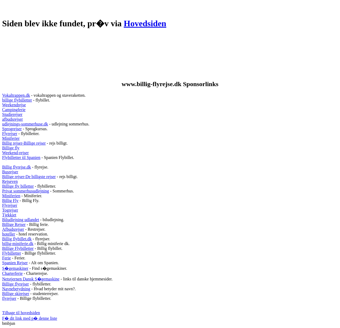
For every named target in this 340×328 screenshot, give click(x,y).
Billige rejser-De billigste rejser (29, 176)
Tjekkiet (9, 215)
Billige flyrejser (15, 284)
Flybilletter (11, 253)
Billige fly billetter (18, 186)
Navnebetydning (16, 289)
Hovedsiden (145, 23)
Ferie (6, 258)
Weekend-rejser (15, 152)
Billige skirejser (15, 293)
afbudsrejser (12, 119)
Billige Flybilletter (18, 248)
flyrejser (9, 298)
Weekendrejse (14, 105)
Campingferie (14, 109)
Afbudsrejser (13, 229)
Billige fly (10, 148)
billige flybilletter (17, 100)
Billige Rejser (14, 224)
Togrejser (10, 210)
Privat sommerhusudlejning (25, 191)
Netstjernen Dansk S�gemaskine (31, 279)
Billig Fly (10, 200)
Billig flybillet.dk (17, 239)
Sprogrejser (12, 129)
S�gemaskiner (15, 268)
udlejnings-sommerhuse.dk (25, 124)
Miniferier (11, 138)
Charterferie (12, 273)
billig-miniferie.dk (17, 243)
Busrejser (10, 172)
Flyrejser (9, 133)
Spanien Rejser (15, 262)
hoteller (8, 234)
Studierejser (12, 114)
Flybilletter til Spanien (21, 157)
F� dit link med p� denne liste (29, 318)
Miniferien (11, 196)
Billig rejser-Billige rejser (24, 143)
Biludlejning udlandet (20, 219)
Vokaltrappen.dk (16, 95)
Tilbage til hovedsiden (21, 312)
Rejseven (10, 181)
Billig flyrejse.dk (16, 167)
